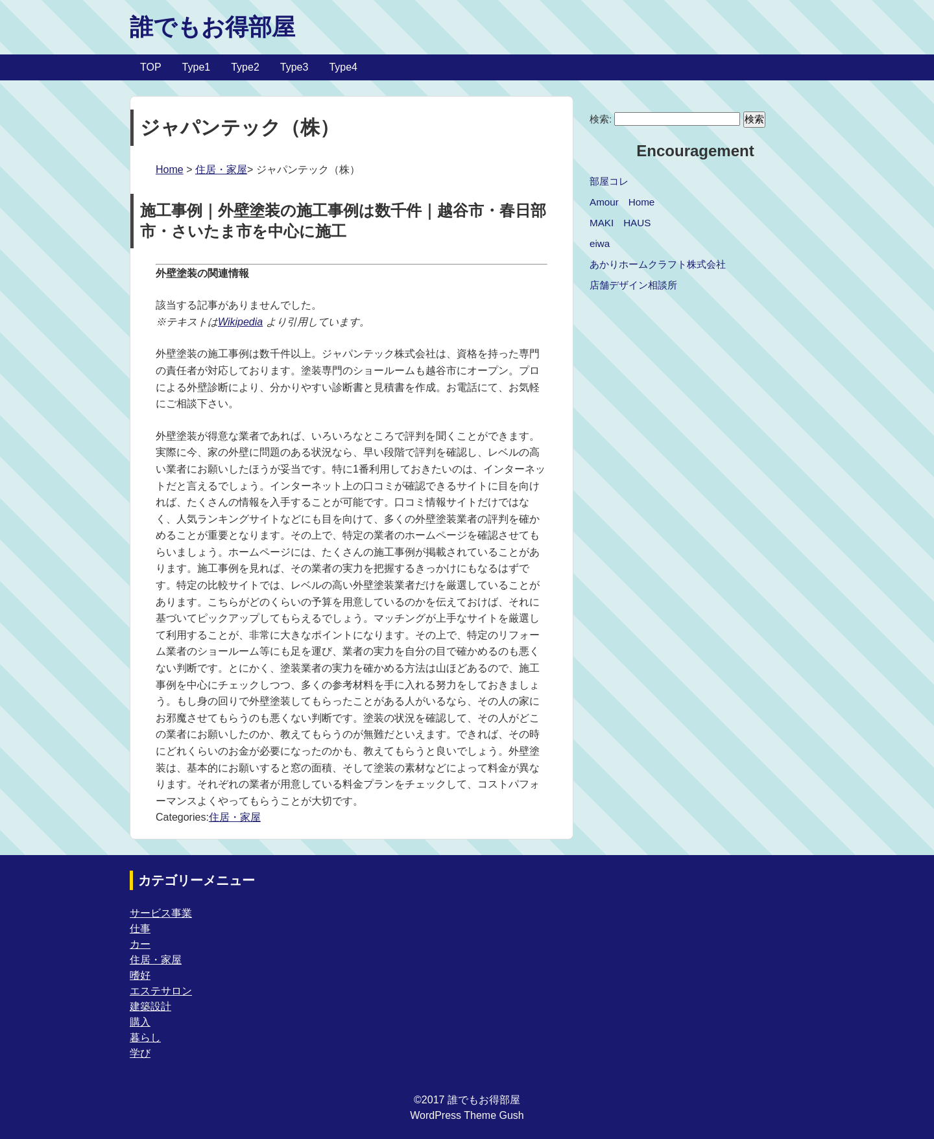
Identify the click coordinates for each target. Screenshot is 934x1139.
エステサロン (161, 990)
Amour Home (622, 201)
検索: (601, 118)
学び (140, 1053)
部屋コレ (609, 181)
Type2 (245, 67)
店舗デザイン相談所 (633, 284)
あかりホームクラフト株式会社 (658, 264)
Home (170, 169)
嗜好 (140, 975)
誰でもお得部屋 (212, 27)
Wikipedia (240, 321)
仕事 (140, 928)
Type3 (294, 67)
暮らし (145, 1037)
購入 (140, 1021)
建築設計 (150, 1006)
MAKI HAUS (620, 222)
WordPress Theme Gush (466, 1115)
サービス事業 (161, 913)
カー (140, 944)
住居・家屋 (221, 169)
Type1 (196, 67)
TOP (151, 67)
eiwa (600, 243)
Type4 (343, 67)
